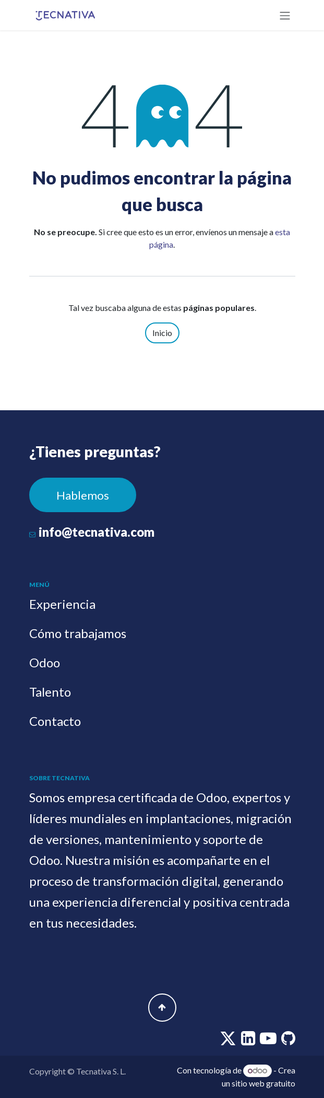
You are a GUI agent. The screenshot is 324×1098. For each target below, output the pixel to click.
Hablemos (82, 495)
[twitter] (229, 1041)
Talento (50, 691)
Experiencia (62, 603)
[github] (288, 1041)
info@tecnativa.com (96, 531)
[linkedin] (249, 1041)
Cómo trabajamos (77, 633)
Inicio (162, 333)
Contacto (55, 721)
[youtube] (269, 1041)
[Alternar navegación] (284, 15)
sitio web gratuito (263, 1083)
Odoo (44, 662)
